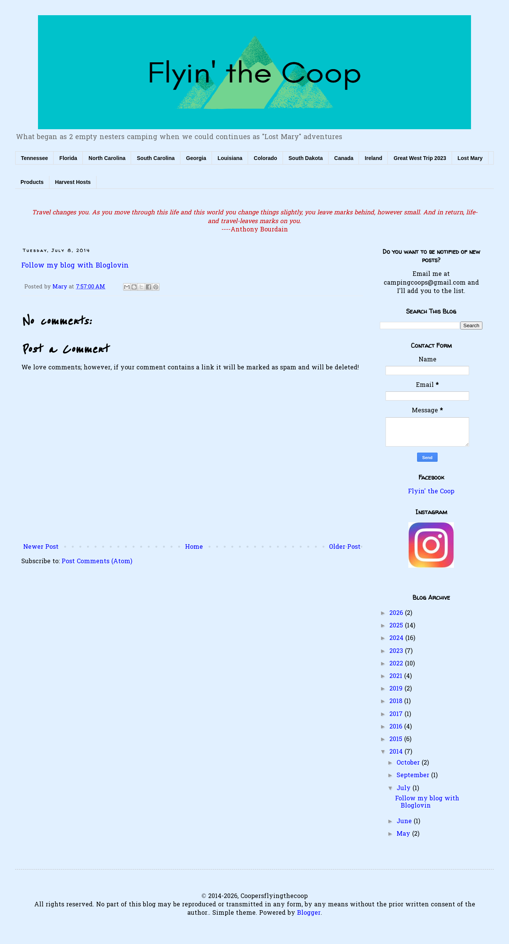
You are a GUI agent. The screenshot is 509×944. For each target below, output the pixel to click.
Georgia (196, 158)
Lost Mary (470, 158)
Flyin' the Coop (431, 491)
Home (194, 547)
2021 (396, 676)
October (409, 763)
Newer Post (40, 547)
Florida (68, 158)
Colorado (265, 158)
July (405, 788)
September (414, 775)
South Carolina (156, 158)
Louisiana (230, 158)
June (405, 821)
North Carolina (107, 158)
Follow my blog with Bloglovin (75, 266)
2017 (397, 714)
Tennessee (34, 158)
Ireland (373, 158)
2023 (397, 651)
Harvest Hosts (73, 182)
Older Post (344, 547)
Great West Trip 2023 (420, 158)
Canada (344, 158)
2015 (396, 739)
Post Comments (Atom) (97, 561)
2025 (397, 625)
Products (32, 182)
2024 (397, 638)
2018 (396, 701)
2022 (397, 663)
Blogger (309, 913)
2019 (397, 689)
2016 (396, 727)
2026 (397, 613)
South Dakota (306, 158)
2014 (397, 752)
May (404, 834)
